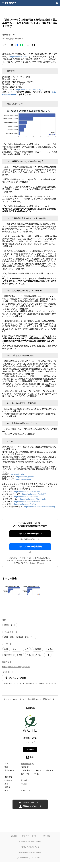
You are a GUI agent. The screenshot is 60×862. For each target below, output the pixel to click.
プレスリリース (19, 699)
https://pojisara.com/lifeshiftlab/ (33, 499)
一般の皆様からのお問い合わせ (30, 852)
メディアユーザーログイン (30, 534)
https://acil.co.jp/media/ (25, 477)
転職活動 (37, 649)
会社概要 (13, 836)
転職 (6, 649)
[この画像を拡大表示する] (11, 591)
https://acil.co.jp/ (17, 474)
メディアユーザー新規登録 (30, 547)
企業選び (49, 649)
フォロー (30, 749)
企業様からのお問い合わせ (30, 847)
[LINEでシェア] (21, 45)
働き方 (19, 655)
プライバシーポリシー (30, 836)
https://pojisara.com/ (18, 57)
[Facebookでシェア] (17, 45)
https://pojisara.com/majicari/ (26, 497)
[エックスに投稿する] (12, 45)
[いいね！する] (4, 45)
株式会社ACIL (33, 699)
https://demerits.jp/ (23, 479)
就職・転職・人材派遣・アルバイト (19, 637)
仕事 (47, 655)
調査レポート (9, 625)
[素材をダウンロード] (29, 45)
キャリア (16, 649)
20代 (27, 649)
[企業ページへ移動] (30, 724)
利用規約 (46, 836)
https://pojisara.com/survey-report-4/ (30, 89)
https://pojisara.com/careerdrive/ (27, 491)
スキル (38, 655)
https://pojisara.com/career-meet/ (27, 502)
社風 (29, 655)
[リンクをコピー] (34, 45)
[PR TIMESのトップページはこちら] (10, 3)
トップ (6, 699)
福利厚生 (8, 655)
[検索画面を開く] (57, 3)
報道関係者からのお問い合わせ (30, 841)
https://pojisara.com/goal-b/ (25, 504)
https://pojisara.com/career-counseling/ (39, 507)
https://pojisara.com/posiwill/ (33, 494)
